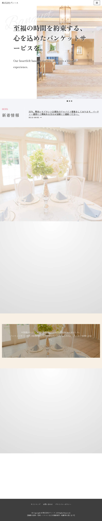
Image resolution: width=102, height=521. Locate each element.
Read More (35, 117)
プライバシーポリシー (63, 504)
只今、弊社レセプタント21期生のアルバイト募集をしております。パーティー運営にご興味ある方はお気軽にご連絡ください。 (64, 113)
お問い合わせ (48, 504)
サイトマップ (35, 504)
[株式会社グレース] (10, 3)
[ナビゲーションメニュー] (97, 3)
